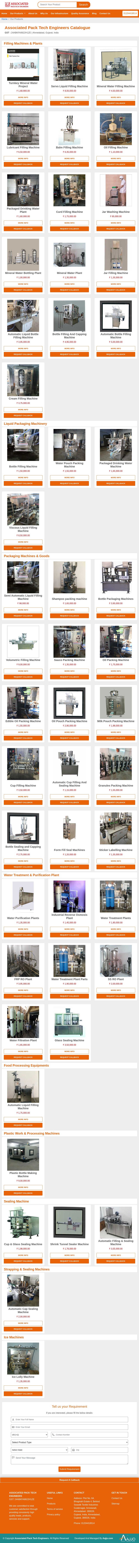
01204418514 (130, 13)
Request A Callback (69, 1480)
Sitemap (115, 1504)
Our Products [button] (17, 13)
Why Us (44, 13)
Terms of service (55, 1509)
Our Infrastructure (59, 13)
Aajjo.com (108, 1538)
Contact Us (104, 13)
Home (4, 13)
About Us (32, 13)
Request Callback (23, 103)
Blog (94, 13)
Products (51, 1504)
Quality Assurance (80, 13)
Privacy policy (53, 1514)
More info (23, 97)
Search (83, 4)
